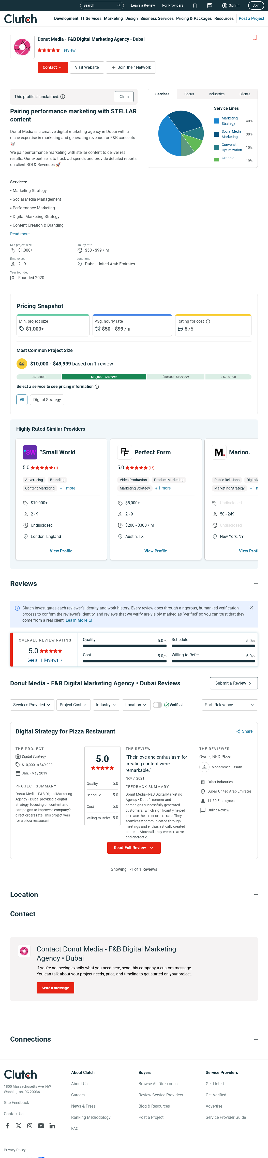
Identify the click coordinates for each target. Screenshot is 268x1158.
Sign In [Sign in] (234, 5)
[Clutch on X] (18, 1125)
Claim (124, 96)
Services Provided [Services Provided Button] (29, 704)
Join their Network (134, 67)
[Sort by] (230, 705)
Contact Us (13, 1113)
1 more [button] (69, 488)
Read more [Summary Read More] (19, 233)
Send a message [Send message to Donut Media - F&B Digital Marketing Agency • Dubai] (55, 988)
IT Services (91, 18)
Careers (78, 1095)
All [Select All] (22, 399)
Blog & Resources (154, 1106)
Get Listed (215, 1083)
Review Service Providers (161, 1095)
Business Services (157, 18)
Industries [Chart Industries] (217, 94)
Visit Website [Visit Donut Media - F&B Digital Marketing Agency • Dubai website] (87, 67)
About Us (79, 1083)
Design (131, 18)
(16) (151, 468)
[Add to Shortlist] (255, 38)
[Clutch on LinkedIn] (52, 1125)
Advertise (214, 1106)
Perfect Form (153, 452)
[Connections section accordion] (134, 1039)
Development (66, 18)
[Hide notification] (251, 607)
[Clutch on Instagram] (29, 1125)
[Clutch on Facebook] (7, 1125)
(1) (56, 468)
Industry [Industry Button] (103, 704)
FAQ (75, 1128)
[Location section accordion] (134, 894)
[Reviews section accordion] (134, 583)
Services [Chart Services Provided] (162, 94)
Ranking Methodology (91, 1117)
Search (88, 5)
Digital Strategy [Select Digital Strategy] (47, 399)
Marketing (113, 18)
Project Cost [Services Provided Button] (70, 704)
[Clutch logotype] (20, 1074)
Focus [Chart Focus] (189, 94)
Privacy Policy (15, 1150)
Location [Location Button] (133, 704)
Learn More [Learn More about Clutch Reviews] (76, 620)
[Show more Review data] (134, 848)
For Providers (172, 5)
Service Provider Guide (226, 1117)
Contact (50, 67)
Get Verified (216, 1095)
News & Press (83, 1106)
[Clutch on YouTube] (40, 1125)
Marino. (239, 452)
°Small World (58, 452)
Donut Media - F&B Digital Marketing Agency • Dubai (91, 39)
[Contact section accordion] (134, 914)
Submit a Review (230, 683)
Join (256, 5)
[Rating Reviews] (48, 50)
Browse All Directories (158, 1083)
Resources (224, 18)
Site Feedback (16, 1102)
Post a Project (251, 18)
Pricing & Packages (194, 18)
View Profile (61, 551)
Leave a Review (143, 5)
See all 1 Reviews (42, 660)
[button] (32, 705)
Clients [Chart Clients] (245, 94)
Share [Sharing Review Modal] (247, 731)
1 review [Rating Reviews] (68, 50)
